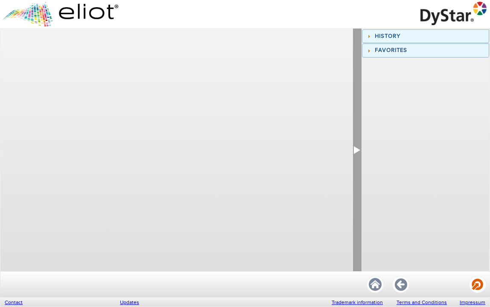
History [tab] (382, 36)
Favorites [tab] (386, 50)
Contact (14, 302)
